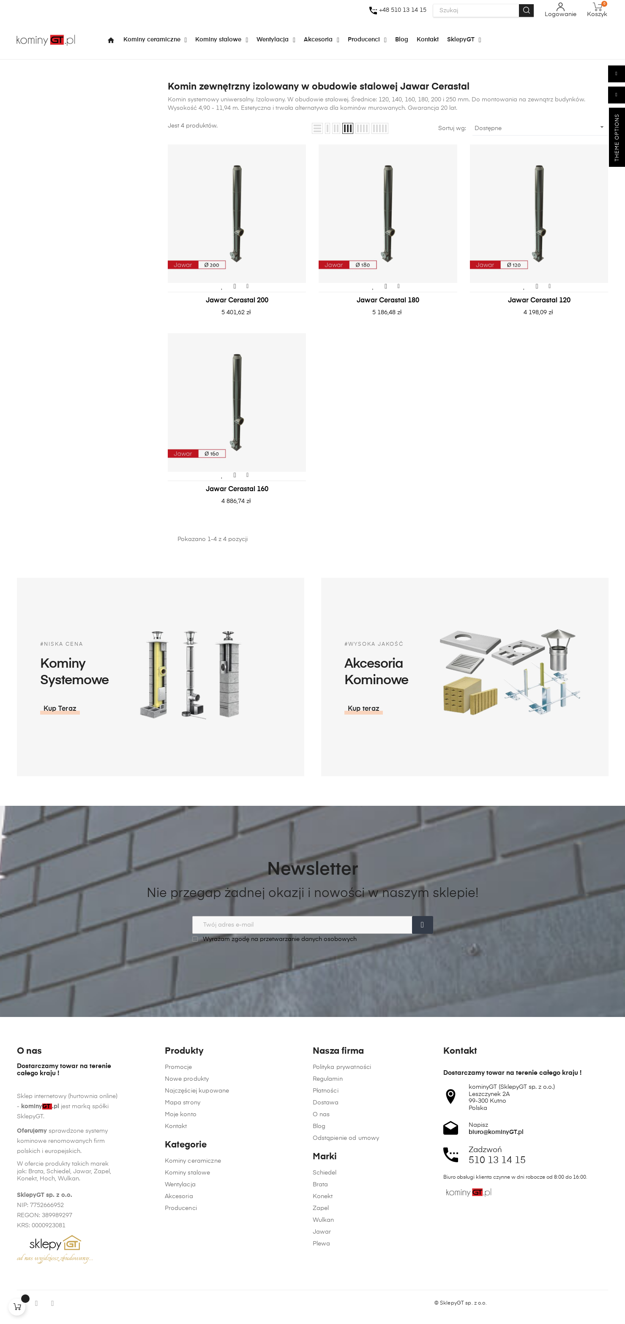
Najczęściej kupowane (197, 1214)
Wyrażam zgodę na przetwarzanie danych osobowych (274, 939)
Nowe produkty (187, 1202)
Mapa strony (183, 1226)
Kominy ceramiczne (193, 1284)
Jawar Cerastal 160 (237, 489)
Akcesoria (179, 1319)
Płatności (325, 1269)
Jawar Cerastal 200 (237, 300)
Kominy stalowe (187, 1296)
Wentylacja (180, 1307)
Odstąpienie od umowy (346, 1316)
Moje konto (181, 1237)
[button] (488, 709)
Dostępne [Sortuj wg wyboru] (540, 127)
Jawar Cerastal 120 (539, 300)
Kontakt (176, 1249)
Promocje (178, 1190)
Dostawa (326, 1280)
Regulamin (328, 1257)
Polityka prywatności (342, 1245)
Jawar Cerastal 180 (388, 300)
